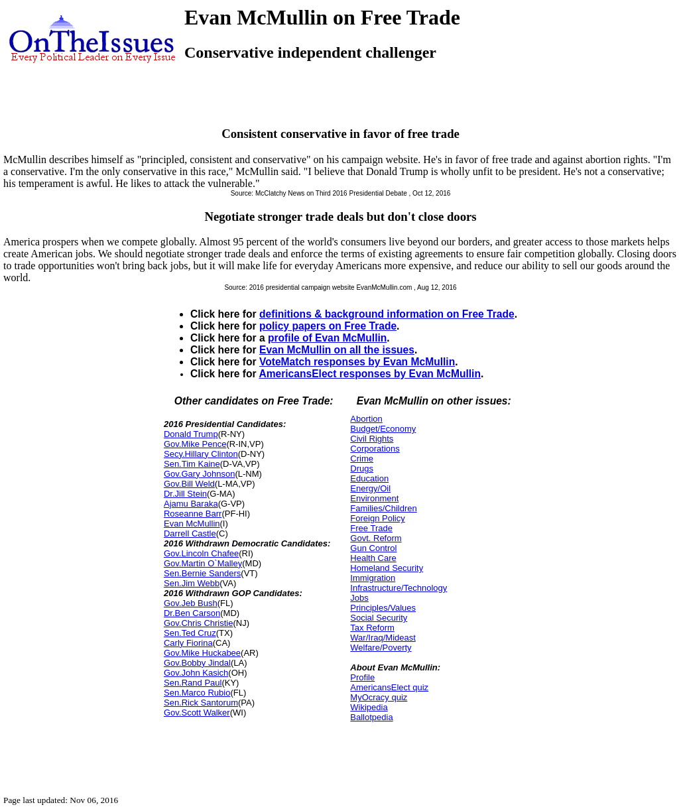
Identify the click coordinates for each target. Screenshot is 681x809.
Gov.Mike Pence (195, 444)
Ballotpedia (371, 717)
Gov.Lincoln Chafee (201, 553)
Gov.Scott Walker (197, 712)
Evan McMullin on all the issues (336, 349)
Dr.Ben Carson (192, 613)
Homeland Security (386, 568)
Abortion (366, 419)
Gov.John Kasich (196, 673)
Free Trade (371, 528)
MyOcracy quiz (378, 697)
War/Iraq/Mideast (383, 638)
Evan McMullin (192, 524)
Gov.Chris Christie (198, 623)
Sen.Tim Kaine (192, 464)
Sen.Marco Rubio (197, 693)
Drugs (361, 468)
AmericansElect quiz (389, 687)
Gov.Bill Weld (189, 484)
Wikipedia (368, 707)
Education (369, 478)
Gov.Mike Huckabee (202, 653)
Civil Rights (371, 439)
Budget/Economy (383, 429)
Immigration (372, 578)
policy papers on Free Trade (328, 326)
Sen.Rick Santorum (201, 703)
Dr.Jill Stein (185, 494)
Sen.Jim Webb (191, 583)
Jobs (359, 598)
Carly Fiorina (188, 643)
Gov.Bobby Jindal (197, 663)
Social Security (378, 618)
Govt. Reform (375, 538)
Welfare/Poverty (380, 648)
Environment (374, 498)
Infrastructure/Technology (398, 588)
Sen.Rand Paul (192, 683)
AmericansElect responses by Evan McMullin (370, 373)
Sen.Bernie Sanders (202, 573)
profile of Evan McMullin (327, 337)
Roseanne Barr (192, 514)
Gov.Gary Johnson (199, 474)
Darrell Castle (190, 533)
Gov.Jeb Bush (190, 603)
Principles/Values (383, 608)
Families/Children (383, 508)
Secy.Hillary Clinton (201, 454)
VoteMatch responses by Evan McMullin (357, 361)
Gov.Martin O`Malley (203, 563)
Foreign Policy (377, 518)
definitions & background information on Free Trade (387, 314)
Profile (362, 677)
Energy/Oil (370, 488)
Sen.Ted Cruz (190, 633)
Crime (361, 459)
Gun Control (373, 548)
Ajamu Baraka (191, 504)
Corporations (374, 449)
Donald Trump (191, 434)
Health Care (373, 558)
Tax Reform (372, 628)
